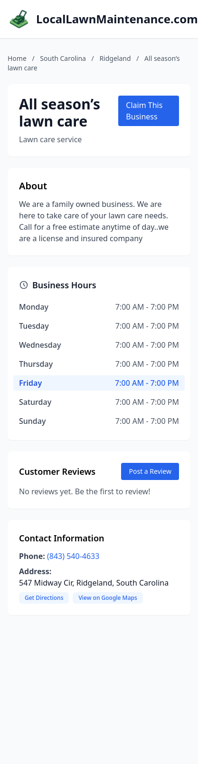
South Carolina (63, 58)
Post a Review (150, 471)
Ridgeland (115, 58)
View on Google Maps (107, 598)
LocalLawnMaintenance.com (117, 19)
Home (17, 58)
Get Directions (44, 598)
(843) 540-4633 (73, 556)
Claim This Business (144, 111)
